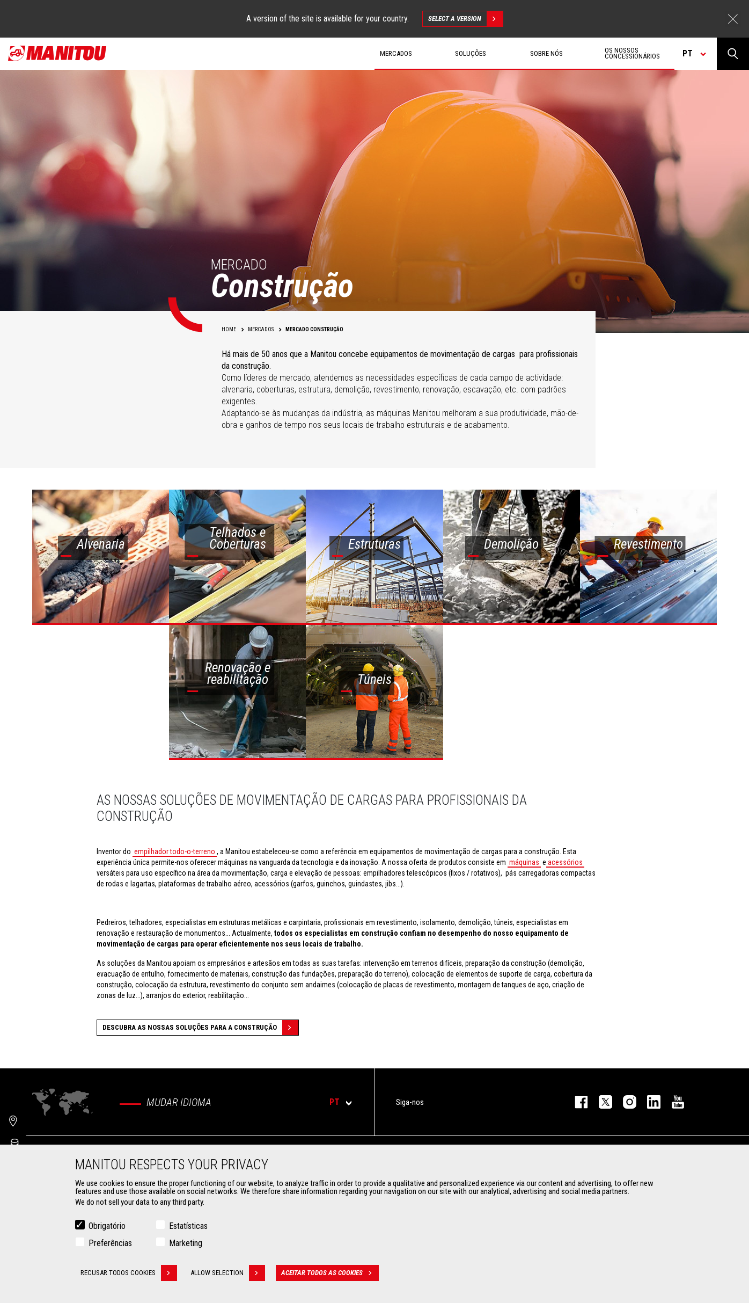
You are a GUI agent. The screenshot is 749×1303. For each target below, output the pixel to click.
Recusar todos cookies (128, 1273)
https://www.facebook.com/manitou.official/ (576, 1102)
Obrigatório (107, 1226)
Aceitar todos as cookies (330, 1273)
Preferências (110, 1243)
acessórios (565, 862)
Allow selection (227, 1273)
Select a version (465, 18)
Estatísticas (188, 1226)
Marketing (185, 1243)
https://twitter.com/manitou (600, 1102)
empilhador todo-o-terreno (174, 851)
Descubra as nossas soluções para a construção (200, 1027)
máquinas (524, 862)
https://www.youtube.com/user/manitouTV (672, 1102)
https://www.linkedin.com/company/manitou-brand (648, 1102)
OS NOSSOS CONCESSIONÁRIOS (632, 53)
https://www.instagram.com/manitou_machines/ (624, 1102)
